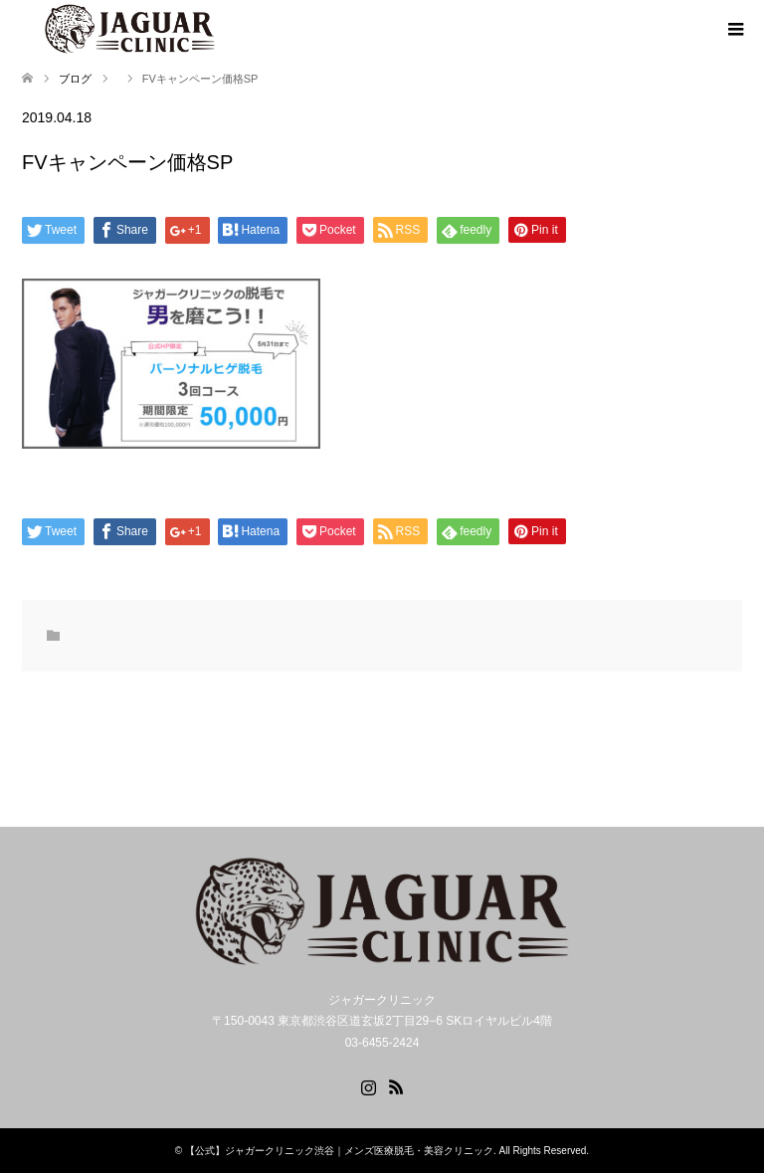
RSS (396, 1085)
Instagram (368, 1085)
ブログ (75, 79)
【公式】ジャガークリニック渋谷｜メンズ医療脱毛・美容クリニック (339, 1150)
